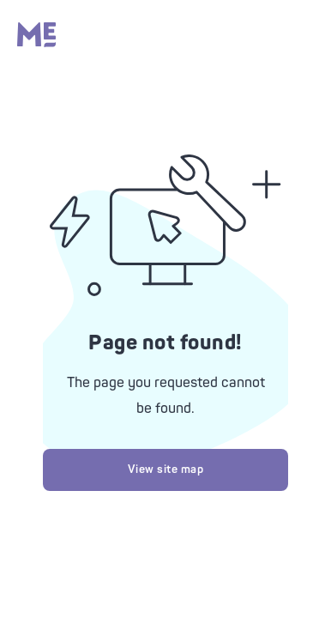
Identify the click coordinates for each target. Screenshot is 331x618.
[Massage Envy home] (36, 43)
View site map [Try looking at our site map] (166, 469)
